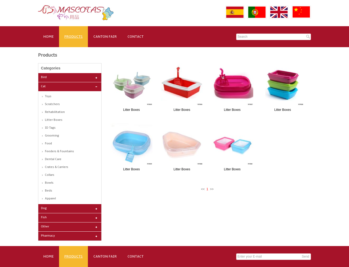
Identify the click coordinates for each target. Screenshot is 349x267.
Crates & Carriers (56, 167)
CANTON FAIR (105, 36)
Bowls (49, 183)
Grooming (52, 136)
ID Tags (50, 128)
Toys (48, 96)
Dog (44, 208)
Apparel (50, 198)
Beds (48, 191)
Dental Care (53, 159)
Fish (44, 217)
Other (45, 226)
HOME (48, 36)
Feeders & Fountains (59, 151)
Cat (43, 86)
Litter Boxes (53, 120)
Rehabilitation (55, 112)
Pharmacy (48, 236)
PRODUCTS (73, 36)
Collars (49, 175)
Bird (44, 77)
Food (48, 143)
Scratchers (52, 104)
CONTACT (136, 36)
